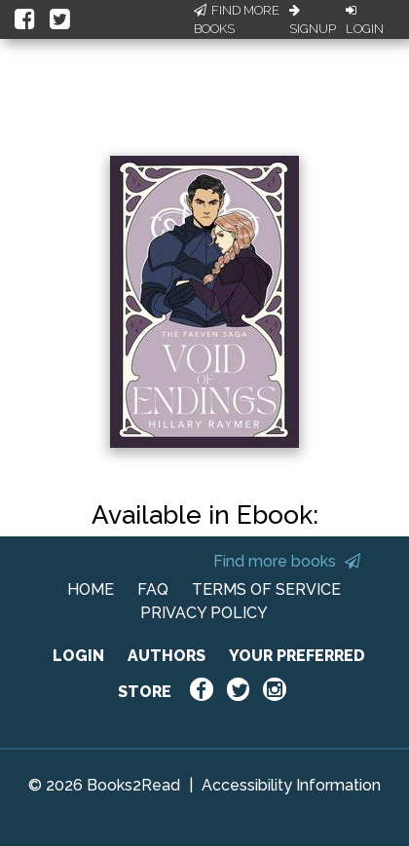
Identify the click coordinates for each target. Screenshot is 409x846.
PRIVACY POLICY (204, 613)
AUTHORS (166, 655)
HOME (90, 589)
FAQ (152, 589)
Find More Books (236, 20)
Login (365, 20)
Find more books (286, 561)
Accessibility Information (291, 785)
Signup (312, 20)
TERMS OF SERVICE (266, 589)
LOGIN (78, 655)
